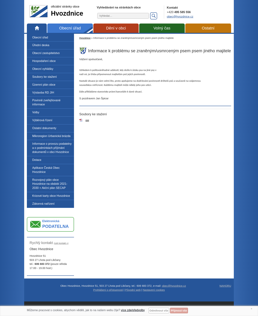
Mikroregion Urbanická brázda (51, 136)
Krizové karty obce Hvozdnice (51, 195)
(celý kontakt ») (61, 243)
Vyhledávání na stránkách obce (119, 7)
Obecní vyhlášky (42, 68)
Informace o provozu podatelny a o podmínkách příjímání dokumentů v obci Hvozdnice (52, 148)
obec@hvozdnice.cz (180, 16)
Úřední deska (40, 45)
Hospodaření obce (44, 60)
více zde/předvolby (133, 310)
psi (87, 120)
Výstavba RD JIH (43, 92)
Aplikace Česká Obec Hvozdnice (46, 169)
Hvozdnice (85, 38)
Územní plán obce (43, 84)
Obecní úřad (70, 28)
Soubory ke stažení (44, 76)
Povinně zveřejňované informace (46, 102)
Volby (35, 112)
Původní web (133, 289)
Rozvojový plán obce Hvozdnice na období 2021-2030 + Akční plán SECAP (49, 184)
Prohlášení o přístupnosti (108, 289)
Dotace (36, 159)
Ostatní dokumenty (44, 128)
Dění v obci (116, 28)
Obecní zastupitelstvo (46, 53)
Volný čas (162, 28)
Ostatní (208, 28)
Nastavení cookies (154, 289)
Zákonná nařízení (43, 203)
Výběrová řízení (42, 120)
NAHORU (225, 285)
